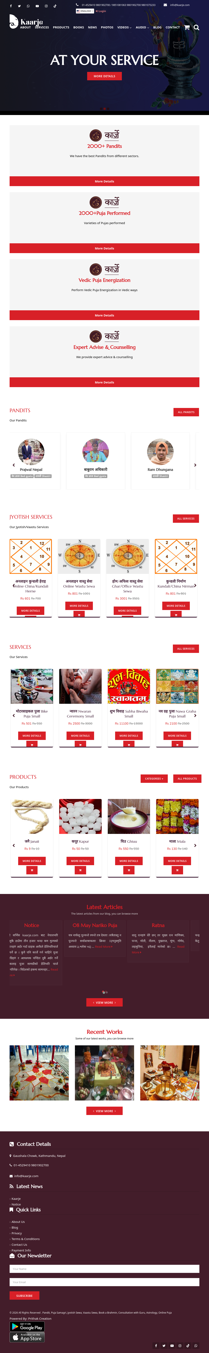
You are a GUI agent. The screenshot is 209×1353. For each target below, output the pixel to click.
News (92, 27)
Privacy (17, 1233)
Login (101, 11)
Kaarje (16, 1199)
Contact (173, 27)
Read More (113, 946)
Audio (142, 26)
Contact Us (19, 1244)
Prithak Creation (39, 1318)
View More (104, 1002)
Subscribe (24, 1296)
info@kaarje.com (180, 5)
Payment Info (21, 1250)
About (25, 27)
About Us (18, 1222)
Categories (154, 778)
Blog (157, 27)
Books (78, 27)
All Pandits (186, 412)
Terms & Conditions (26, 1239)
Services (42, 27)
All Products (187, 778)
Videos (124, 26)
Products (61, 27)
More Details (104, 76)
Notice (16, 1204)
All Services (186, 518)
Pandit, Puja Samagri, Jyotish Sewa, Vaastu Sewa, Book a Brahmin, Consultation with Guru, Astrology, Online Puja (107, 1312)
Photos (107, 27)
